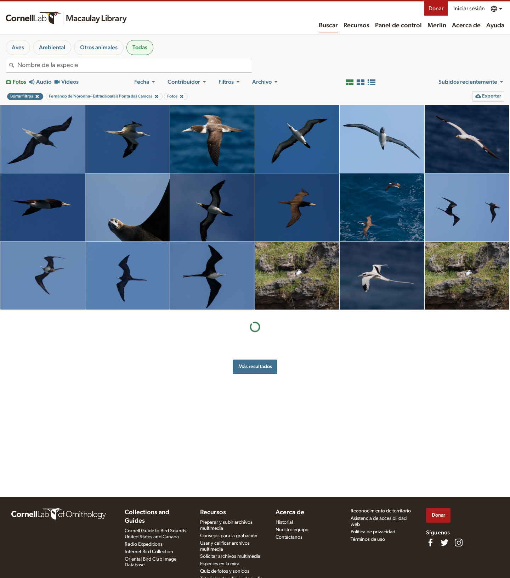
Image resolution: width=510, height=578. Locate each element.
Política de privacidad (373, 531)
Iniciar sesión (469, 8)
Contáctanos (289, 537)
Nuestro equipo (292, 529)
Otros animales (99, 47)
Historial (284, 522)
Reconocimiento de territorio (381, 510)
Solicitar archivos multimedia (230, 556)
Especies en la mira (219, 563)
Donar (436, 8)
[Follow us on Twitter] (444, 542)
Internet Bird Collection (149, 551)
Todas (139, 47)
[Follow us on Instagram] (458, 542)
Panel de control (398, 25)
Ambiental (52, 47)
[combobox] (134, 65)
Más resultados (255, 366)
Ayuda (495, 25)
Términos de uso (368, 539)
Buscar (328, 25)
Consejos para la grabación (228, 535)
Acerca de (466, 25)
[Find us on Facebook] (430, 542)
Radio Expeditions (144, 544)
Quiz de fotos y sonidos (224, 571)
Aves (18, 47)
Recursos (356, 25)
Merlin (436, 25)
